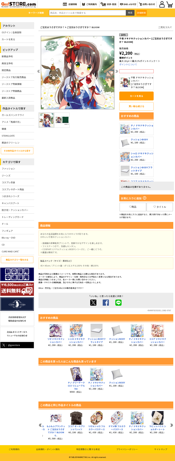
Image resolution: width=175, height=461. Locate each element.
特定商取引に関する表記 (88, 449)
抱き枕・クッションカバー (15, 210)
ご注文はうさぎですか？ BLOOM (83, 27)
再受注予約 (7, 63)
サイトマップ (160, 449)
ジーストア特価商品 (12, 91)
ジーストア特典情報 (12, 84)
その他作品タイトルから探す (17, 150)
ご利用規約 (14, 449)
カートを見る (8, 39)
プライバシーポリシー (127, 449)
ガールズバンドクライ (13, 115)
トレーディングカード (13, 217)
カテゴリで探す (12, 162)
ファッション (8, 168)
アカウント (9, 25)
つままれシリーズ (10, 196)
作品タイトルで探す (14, 108)
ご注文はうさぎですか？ (52, 27)
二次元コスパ (165, 27)
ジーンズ (6, 175)
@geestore (11, 345)
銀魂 (4, 128)
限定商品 (6, 70)
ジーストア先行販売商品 (14, 77)
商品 (132, 206)
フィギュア (7, 230)
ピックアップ (10, 49)
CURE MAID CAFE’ (10, 251)
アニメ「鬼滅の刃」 (12, 121)
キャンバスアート (10, 203)
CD (3, 244)
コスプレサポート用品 (13, 189)
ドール (5, 223)
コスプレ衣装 (8, 182)
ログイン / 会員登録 (11, 32)
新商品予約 (7, 56)
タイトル (159, 206)
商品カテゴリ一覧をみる (17, 259)
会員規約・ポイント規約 (48, 449)
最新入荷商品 (8, 97)
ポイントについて (128, 64)
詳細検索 (141, 12)
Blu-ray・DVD (8, 237)
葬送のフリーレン (10, 142)
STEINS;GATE (8, 135)
